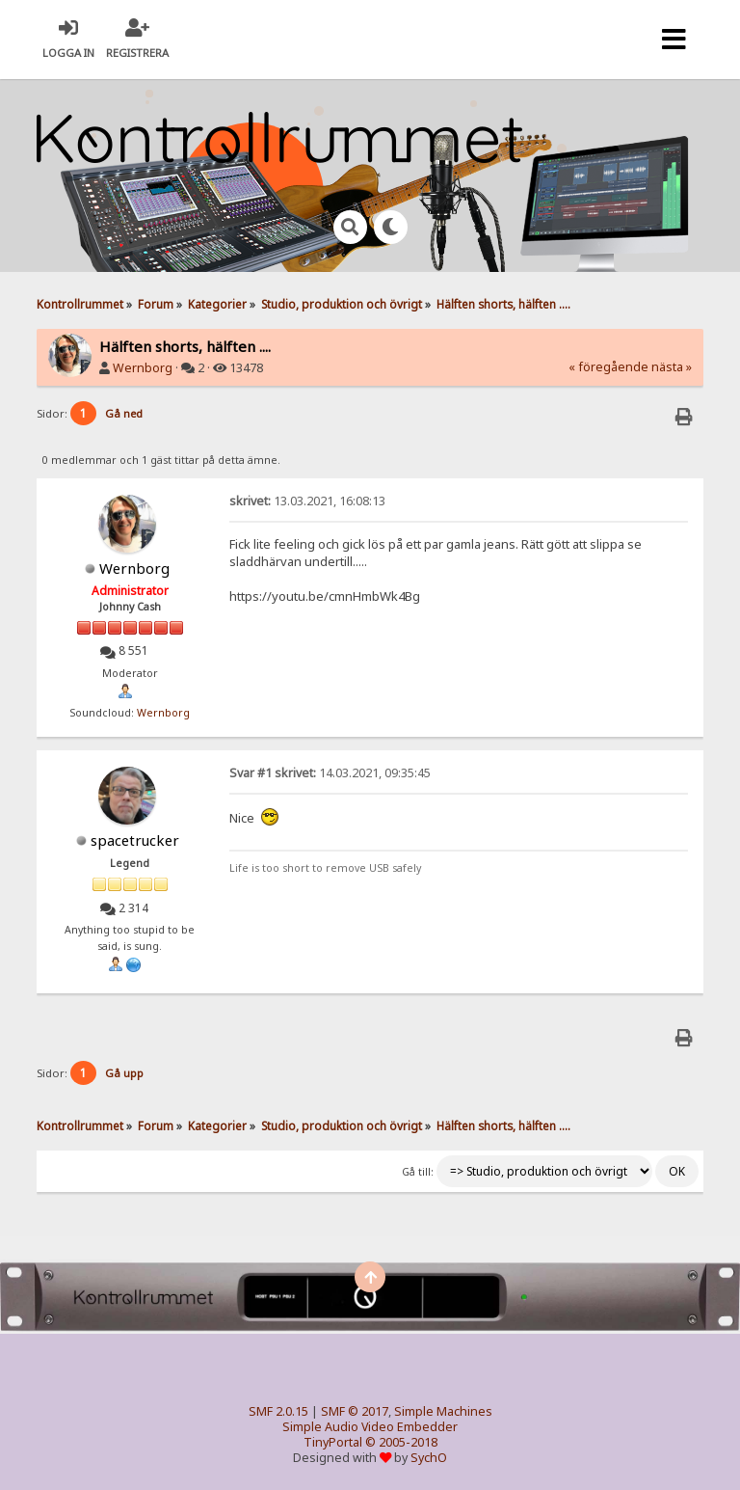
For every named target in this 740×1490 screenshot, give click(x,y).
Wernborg (142, 368)
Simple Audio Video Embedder (370, 1427)
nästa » (671, 367)
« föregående (608, 367)
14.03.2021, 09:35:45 (330, 773)
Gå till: (418, 1171)
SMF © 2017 (354, 1411)
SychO (428, 1457)
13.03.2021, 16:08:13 (307, 501)
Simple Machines (443, 1411)
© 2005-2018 (401, 1442)
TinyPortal (333, 1442)
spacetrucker (135, 840)
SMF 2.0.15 (278, 1411)
